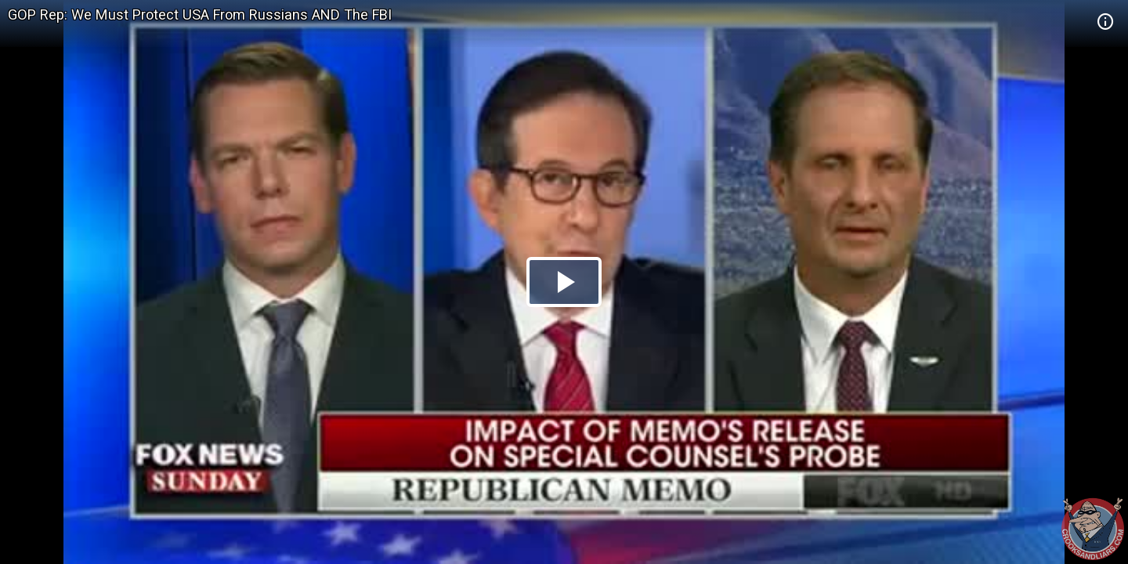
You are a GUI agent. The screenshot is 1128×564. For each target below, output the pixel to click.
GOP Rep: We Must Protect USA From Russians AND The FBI (200, 14)
